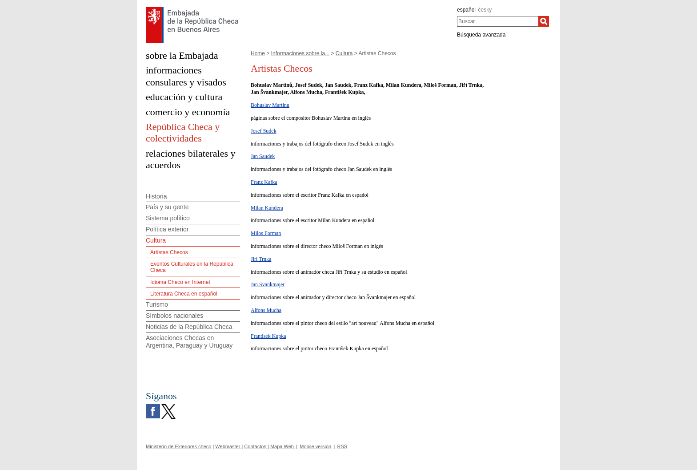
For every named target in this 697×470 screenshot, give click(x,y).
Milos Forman (266, 233)
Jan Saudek (263, 156)
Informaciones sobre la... (300, 53)
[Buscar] (543, 21)
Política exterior (167, 229)
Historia (156, 196)
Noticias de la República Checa (189, 326)
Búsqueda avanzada (481, 34)
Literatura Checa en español (183, 294)
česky (485, 10)
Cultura (344, 53)
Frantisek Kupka (268, 336)
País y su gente (167, 207)
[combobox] (497, 21)
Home (258, 53)
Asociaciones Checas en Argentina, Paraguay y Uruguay (189, 341)
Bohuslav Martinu (270, 105)
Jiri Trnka (261, 259)
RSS (342, 446)
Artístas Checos (169, 252)
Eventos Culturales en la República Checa (191, 267)
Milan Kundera (267, 208)
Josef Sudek (263, 131)
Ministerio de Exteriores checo (178, 446)
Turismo (157, 304)
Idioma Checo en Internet (180, 282)
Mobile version (315, 446)
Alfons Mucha (266, 310)
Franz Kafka (264, 182)
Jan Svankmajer (267, 284)
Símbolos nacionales (174, 315)
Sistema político (168, 218)
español (466, 10)
